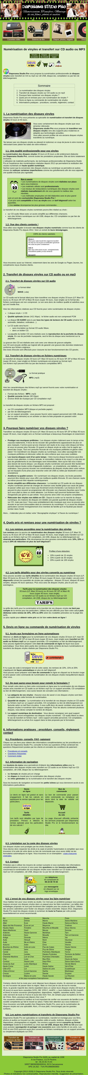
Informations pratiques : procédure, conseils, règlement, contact (46, 102)
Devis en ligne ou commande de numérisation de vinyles (43, 100)
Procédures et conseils (17, 751)
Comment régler (54, 56)
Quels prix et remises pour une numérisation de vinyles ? (43, 98)
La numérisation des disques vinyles (34, 90)
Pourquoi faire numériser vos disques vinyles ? (39, 95)
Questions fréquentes (17, 754)
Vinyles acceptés (34, 56)
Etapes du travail (44, 56)
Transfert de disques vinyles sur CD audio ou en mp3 (42, 93)
